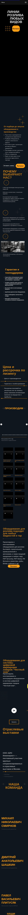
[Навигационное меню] (26, 2)
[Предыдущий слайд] (1, 424)
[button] (14, 722)
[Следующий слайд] (27, 424)
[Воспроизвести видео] (14, 710)
